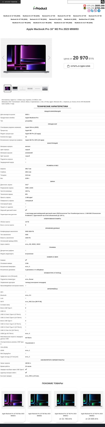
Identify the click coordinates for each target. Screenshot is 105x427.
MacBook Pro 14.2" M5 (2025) (21, 22)
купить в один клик (78, 66)
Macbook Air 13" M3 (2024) (38, 19)
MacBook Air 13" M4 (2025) (11, 16)
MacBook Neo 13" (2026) (86, 19)
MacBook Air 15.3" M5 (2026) (84, 22)
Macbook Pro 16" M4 (64, 16)
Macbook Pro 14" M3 (79, 16)
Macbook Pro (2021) (55, 19)
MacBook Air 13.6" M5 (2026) (63, 22)
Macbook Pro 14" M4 (48, 16)
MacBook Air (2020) (70, 19)
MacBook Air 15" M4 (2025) (31, 16)
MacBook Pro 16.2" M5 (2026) (42, 22)
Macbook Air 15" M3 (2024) (19, 19)
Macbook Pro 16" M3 (95, 16)
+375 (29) (94, 5)
